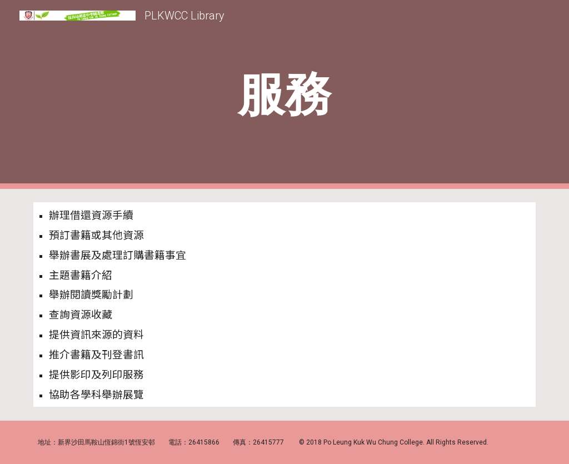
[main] (284, 94)
